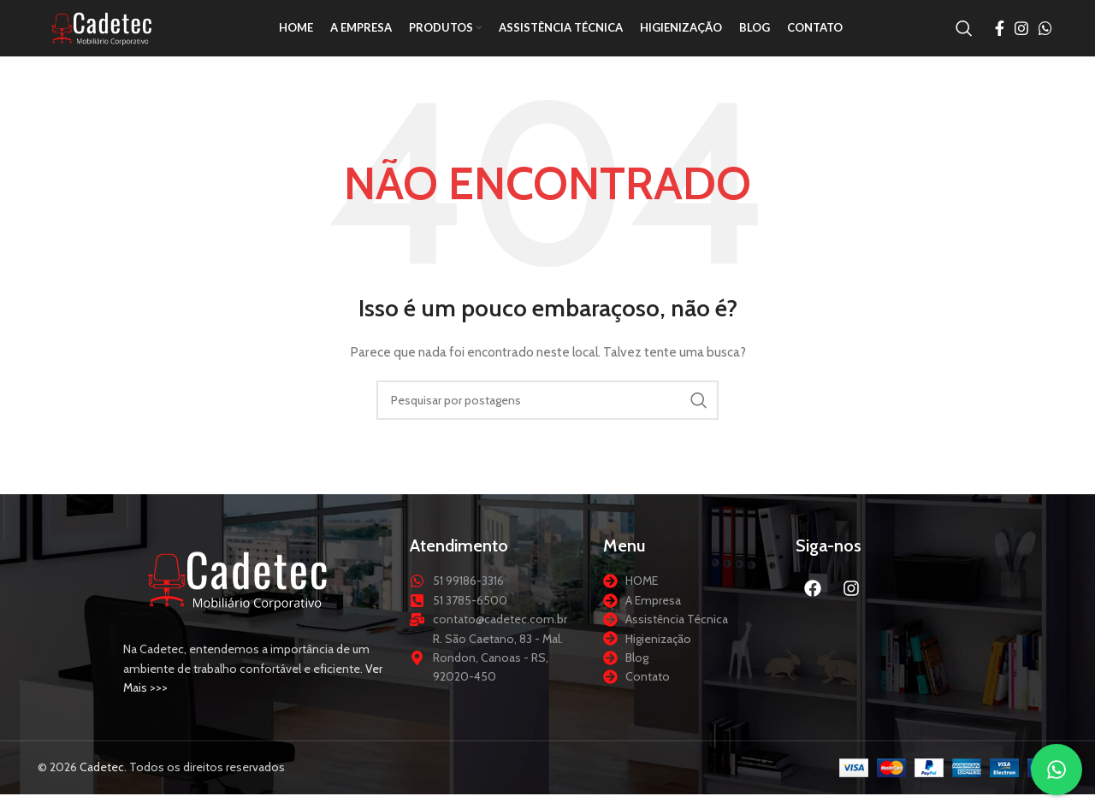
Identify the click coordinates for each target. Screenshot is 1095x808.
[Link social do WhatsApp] (1045, 38)
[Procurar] (964, 38)
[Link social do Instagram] (1021, 38)
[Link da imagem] (238, 599)
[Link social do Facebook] (999, 38)
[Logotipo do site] (123, 36)
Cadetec (102, 787)
